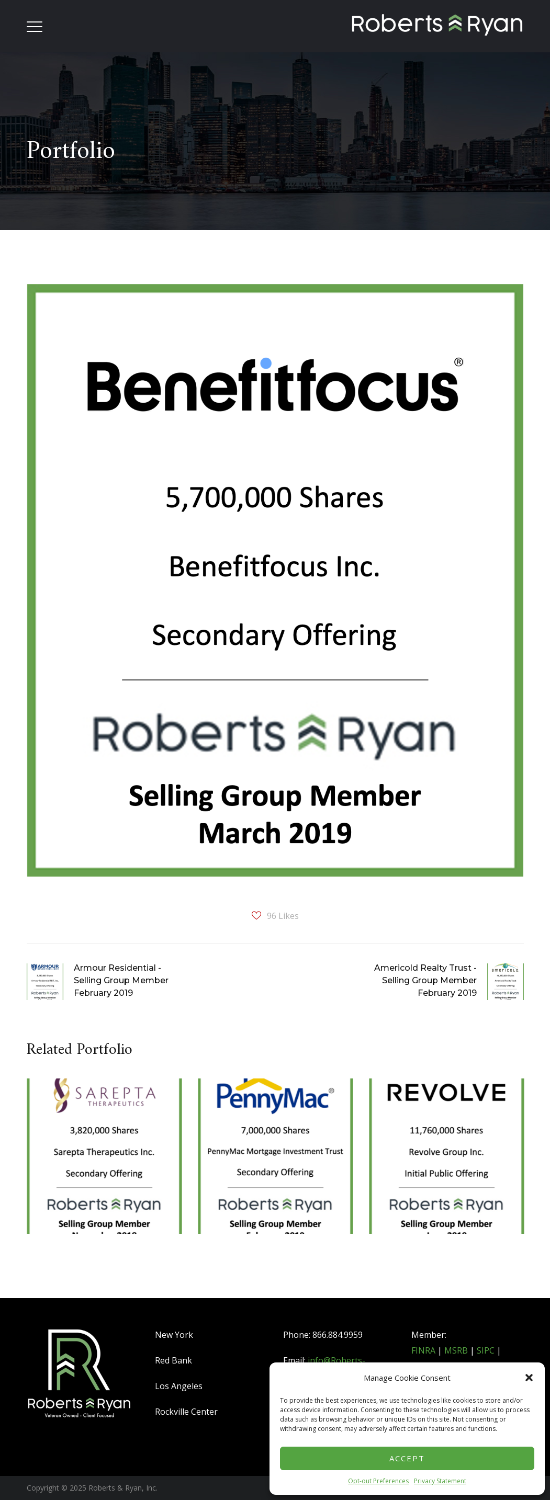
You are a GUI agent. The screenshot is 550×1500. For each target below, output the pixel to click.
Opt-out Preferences (378, 1480)
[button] (529, 1377)
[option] (104, 1172)
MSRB (456, 1350)
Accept (407, 1458)
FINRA (423, 1350)
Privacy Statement (440, 1480)
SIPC (486, 1350)
